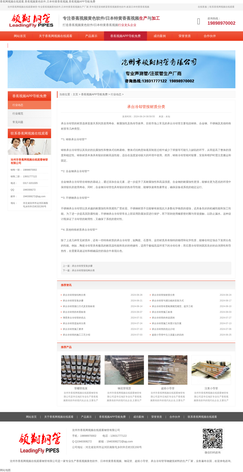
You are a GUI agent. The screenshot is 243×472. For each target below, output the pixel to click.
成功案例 (160, 36)
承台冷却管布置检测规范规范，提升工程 (172, 306)
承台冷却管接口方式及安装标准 (79, 306)
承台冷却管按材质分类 (163, 295)
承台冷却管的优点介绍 (163, 329)
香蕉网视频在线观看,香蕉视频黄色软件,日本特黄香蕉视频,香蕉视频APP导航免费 (47, 1)
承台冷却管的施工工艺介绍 (76, 334)
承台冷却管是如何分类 (74, 323)
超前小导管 (167, 388)
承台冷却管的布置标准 (74, 312)
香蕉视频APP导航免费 (125, 36)
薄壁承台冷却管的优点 (74, 317)
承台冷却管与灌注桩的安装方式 (168, 300)
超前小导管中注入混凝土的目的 (168, 334)
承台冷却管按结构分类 (83, 270)
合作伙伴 (210, 36)
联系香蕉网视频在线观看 (221, 7)
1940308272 (84, 441)
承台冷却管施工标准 (162, 312)
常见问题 (18, 122)
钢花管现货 (124, 388)
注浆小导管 (211, 388)
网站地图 (5, 470)
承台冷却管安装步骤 (82, 266)
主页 (75, 94)
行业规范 (18, 113)
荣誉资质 (185, 36)
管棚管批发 (81, 388)
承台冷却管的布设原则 (163, 317)
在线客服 (202, 7)
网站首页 (20, 36)
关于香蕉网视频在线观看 (55, 36)
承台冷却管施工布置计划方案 (166, 323)
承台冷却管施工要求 (73, 329)
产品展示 (91, 36)
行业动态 (116, 94)
